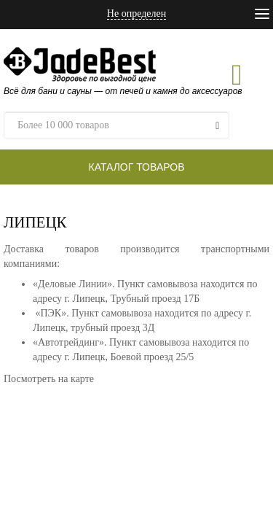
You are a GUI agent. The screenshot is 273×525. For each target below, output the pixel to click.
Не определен (136, 14)
